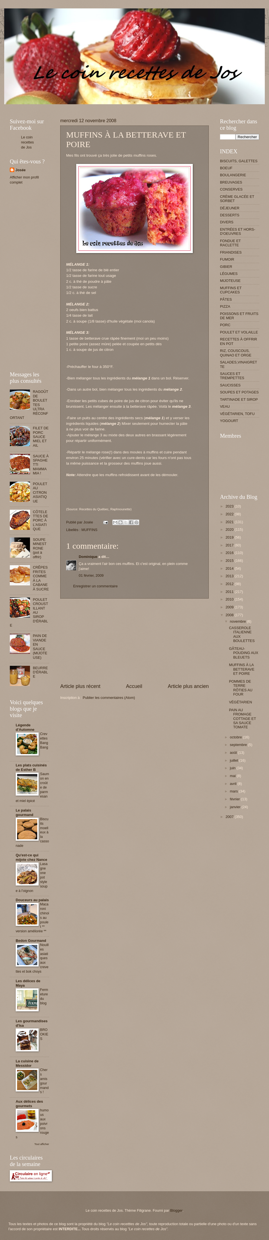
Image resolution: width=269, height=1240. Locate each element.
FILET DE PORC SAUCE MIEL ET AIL (40, 437)
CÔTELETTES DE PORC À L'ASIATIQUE (40, 520)
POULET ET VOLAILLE (239, 332)
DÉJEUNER (229, 208)
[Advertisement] (112, 106)
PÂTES (226, 299)
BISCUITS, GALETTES (239, 161)
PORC (225, 325)
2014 (230, 568)
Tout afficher (41, 1144)
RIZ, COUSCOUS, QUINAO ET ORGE (235, 353)
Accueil (134, 686)
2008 (230, 615)
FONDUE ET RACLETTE (230, 243)
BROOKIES (44, 1034)
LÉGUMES (229, 274)
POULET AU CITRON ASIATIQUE (40, 492)
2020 (230, 529)
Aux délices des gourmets (29, 1103)
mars (234, 791)
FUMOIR (227, 259)
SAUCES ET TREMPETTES (232, 376)
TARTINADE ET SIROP (239, 399)
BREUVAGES (231, 182)
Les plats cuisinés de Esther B (31, 767)
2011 (230, 592)
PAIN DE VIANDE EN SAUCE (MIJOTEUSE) (40, 646)
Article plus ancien (188, 686)
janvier (236, 807)
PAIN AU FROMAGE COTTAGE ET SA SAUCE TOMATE (242, 718)
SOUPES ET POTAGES (239, 392)
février (235, 799)
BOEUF (226, 168)
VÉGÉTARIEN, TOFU (237, 414)
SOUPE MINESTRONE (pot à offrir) (40, 548)
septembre (239, 745)
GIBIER (226, 267)
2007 (230, 817)
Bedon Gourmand (31, 940)
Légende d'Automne (25, 727)
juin (233, 768)
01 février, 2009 (91, 575)
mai (233, 776)
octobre (236, 737)
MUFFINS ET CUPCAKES (231, 290)
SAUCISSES (230, 385)
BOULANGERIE (233, 175)
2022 (230, 514)
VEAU (225, 406)
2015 (230, 560)
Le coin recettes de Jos (27, 142)
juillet (234, 760)
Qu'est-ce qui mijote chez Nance (31, 857)
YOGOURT (229, 421)
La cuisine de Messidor (27, 1063)
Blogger (176, 1210)
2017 (230, 545)
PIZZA (225, 306)
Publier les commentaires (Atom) (109, 698)
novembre (238, 621)
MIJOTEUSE (230, 281)
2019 (230, 537)
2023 (230, 506)
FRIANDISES (231, 252)
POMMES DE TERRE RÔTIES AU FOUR (240, 687)
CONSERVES (231, 189)
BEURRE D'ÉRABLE (40, 672)
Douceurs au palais (32, 900)
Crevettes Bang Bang (44, 740)
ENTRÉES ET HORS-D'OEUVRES (237, 231)
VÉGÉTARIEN (240, 702)
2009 (230, 607)
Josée (20, 170)
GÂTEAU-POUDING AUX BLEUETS (243, 652)
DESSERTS (229, 215)
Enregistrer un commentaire (95, 586)
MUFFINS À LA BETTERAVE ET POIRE (241, 669)
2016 (230, 553)
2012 (230, 584)
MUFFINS (89, 530)
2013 (230, 576)
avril (233, 784)
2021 (230, 522)
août (234, 752)
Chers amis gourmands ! (44, 1081)
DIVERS (226, 222)
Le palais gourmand (24, 812)
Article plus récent (80, 686)
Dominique (88, 557)
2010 (230, 599)
